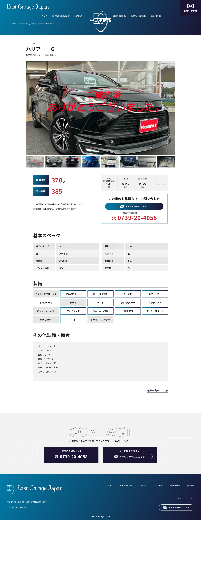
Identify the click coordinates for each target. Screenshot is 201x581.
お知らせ (79, 16)
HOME (43, 16)
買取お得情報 (139, 16)
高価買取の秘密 (61, 16)
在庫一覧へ (149, 451)
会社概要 (156, 16)
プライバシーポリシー (183, 560)
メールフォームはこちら (177, 568)
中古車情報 (119, 16)
